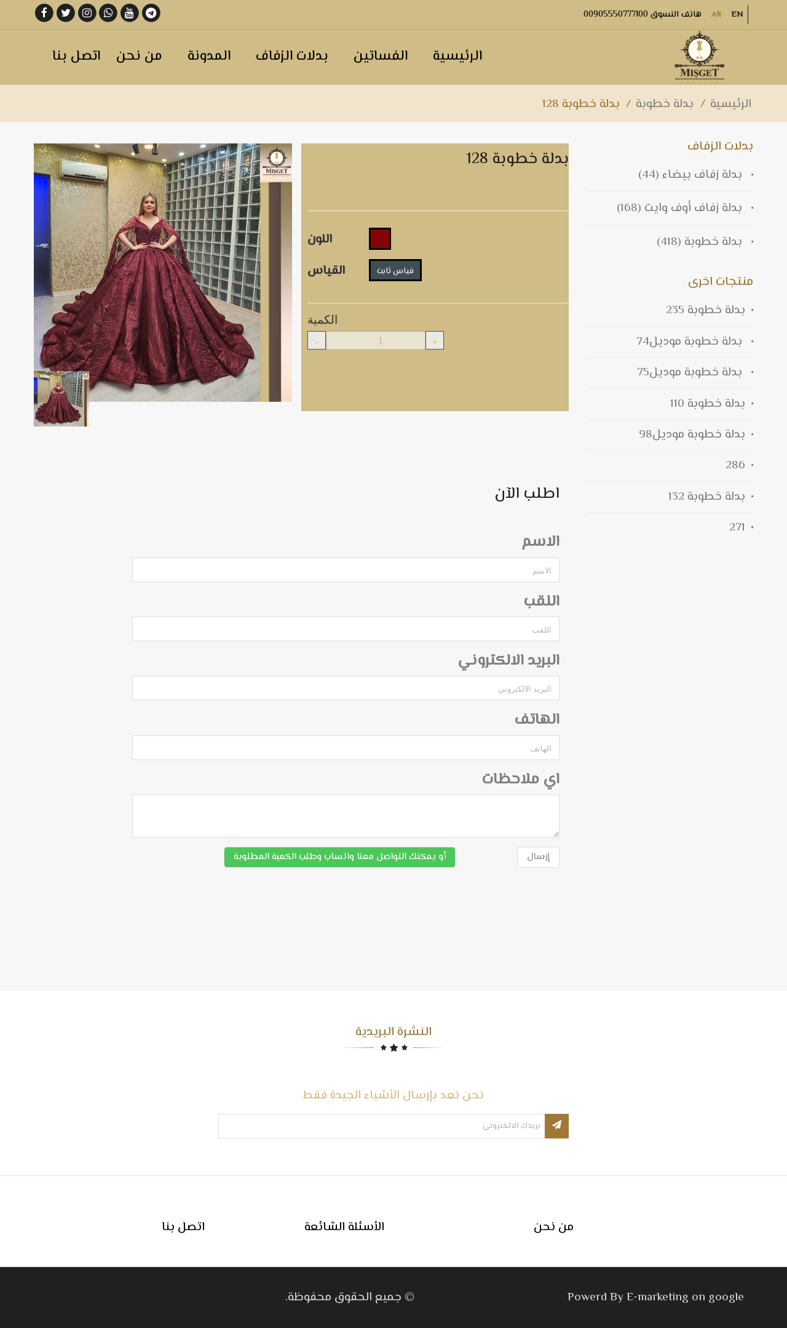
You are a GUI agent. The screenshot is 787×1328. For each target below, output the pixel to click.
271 (737, 528)
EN (737, 15)
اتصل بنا (183, 1227)
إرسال (538, 857)
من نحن (554, 1227)
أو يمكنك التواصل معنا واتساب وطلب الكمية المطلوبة (340, 857)
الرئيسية (730, 104)
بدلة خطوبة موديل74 (690, 342)
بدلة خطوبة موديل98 (692, 435)
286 (735, 465)
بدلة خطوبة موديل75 (691, 373)
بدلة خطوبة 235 (705, 310)
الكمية (322, 318)
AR (716, 15)
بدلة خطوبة (665, 104)
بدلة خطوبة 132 (706, 497)
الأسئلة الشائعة (344, 1227)
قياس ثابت (395, 271)
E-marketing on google (685, 1297)
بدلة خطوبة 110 (707, 404)
